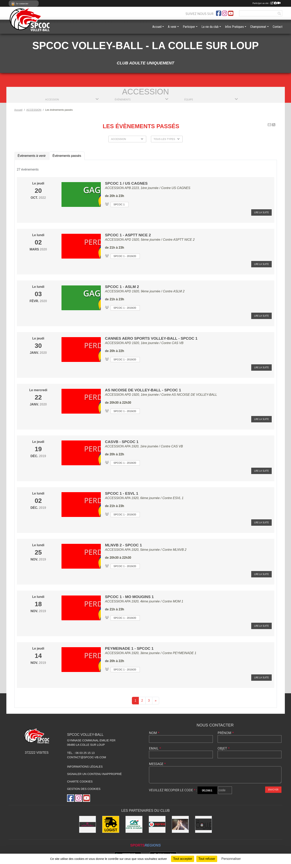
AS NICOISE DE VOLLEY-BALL (194, 394)
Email (155, 748)
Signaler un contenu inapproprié (94, 774)
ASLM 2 (179, 291)
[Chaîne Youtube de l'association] (230, 13)
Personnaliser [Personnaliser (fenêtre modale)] (231, 858)
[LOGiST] (110, 824)
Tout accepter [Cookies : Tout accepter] (182, 858)
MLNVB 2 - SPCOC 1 (123, 545)
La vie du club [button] (210, 27)
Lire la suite (261, 212)
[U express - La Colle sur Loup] (157, 824)
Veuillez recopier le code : (173, 790)
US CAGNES (181, 188)
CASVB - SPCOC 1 (121, 442)
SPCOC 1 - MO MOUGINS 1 (129, 597)
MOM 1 (178, 601)
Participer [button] (189, 27)
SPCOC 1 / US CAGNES (126, 183)
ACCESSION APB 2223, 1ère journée (132, 188)
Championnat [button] (258, 27)
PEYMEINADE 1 (184, 653)
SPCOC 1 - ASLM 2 (122, 287)
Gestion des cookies (83, 788)
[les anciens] (180, 824)
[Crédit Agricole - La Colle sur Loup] (134, 824)
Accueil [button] (157, 27)
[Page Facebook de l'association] (218, 13)
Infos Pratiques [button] (234, 27)
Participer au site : (266, 3)
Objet (224, 748)
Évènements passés (67, 155)
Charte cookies (79, 781)
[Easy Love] (87, 824)
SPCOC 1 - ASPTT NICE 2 (128, 235)
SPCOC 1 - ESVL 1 (121, 493)
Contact (277, 27)
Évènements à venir (32, 155)
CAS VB (177, 343)
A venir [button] (172, 27)
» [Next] (156, 700)
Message (157, 764)
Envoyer (273, 789)
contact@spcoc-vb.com (86, 757)
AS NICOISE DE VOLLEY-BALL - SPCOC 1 (143, 390)
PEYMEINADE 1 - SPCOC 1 (129, 648)
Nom (154, 733)
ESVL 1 (178, 498)
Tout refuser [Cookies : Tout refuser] (206, 858)
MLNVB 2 (179, 549)
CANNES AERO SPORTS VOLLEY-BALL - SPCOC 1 (151, 338)
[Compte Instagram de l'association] (224, 13)
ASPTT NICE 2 (184, 239)
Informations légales (85, 766)
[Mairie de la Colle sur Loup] (203, 824)
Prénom (226, 733)
